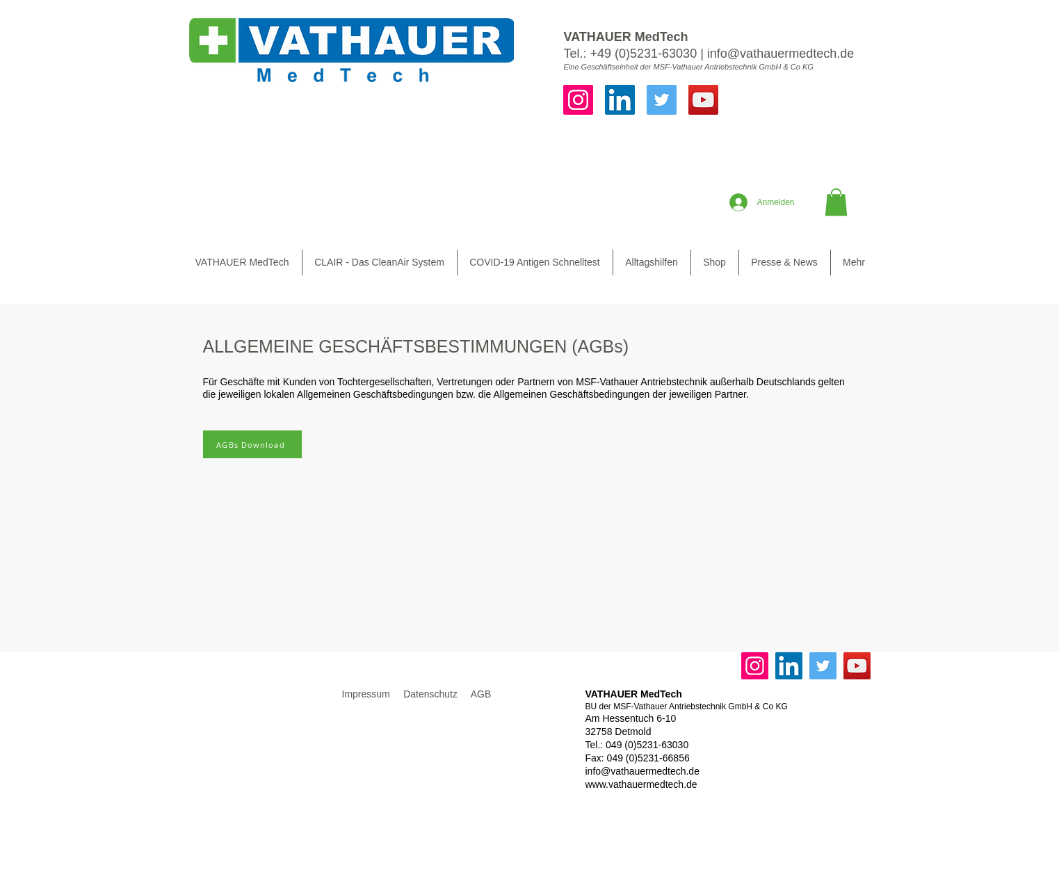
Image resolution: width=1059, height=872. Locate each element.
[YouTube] (703, 100)
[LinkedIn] (620, 100)
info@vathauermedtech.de (780, 53)
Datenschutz (430, 694)
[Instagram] (578, 100)
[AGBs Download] (252, 444)
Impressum (366, 694)
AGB (481, 694)
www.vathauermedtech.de (641, 784)
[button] (836, 202)
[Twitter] (662, 100)
